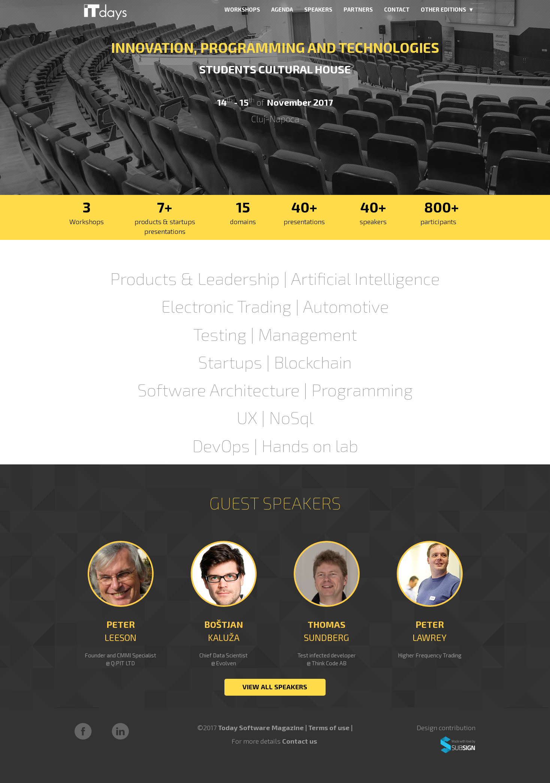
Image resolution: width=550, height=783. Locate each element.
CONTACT (397, 9)
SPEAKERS (318, 9)
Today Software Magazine (261, 727)
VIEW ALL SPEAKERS (274, 687)
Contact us (299, 741)
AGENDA (282, 9)
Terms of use (329, 727)
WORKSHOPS (242, 9)
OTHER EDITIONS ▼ (447, 9)
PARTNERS (358, 9)
